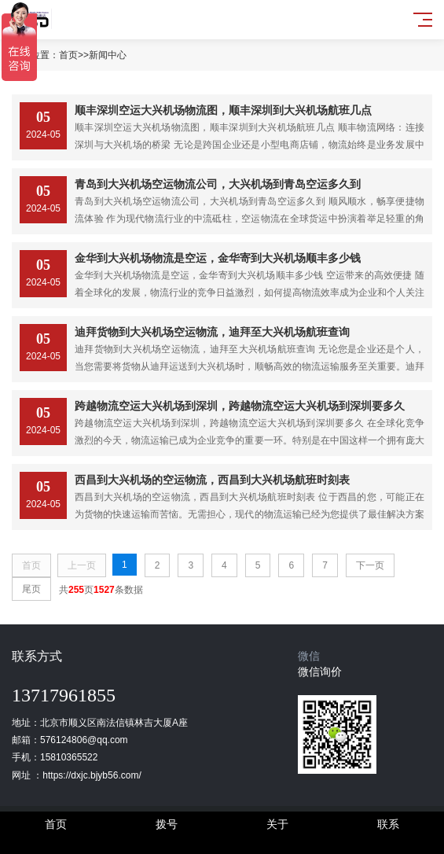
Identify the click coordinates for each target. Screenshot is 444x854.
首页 (68, 55)
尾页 (31, 588)
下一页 (370, 565)
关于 (277, 824)
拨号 (167, 824)
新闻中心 (108, 55)
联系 (388, 824)
